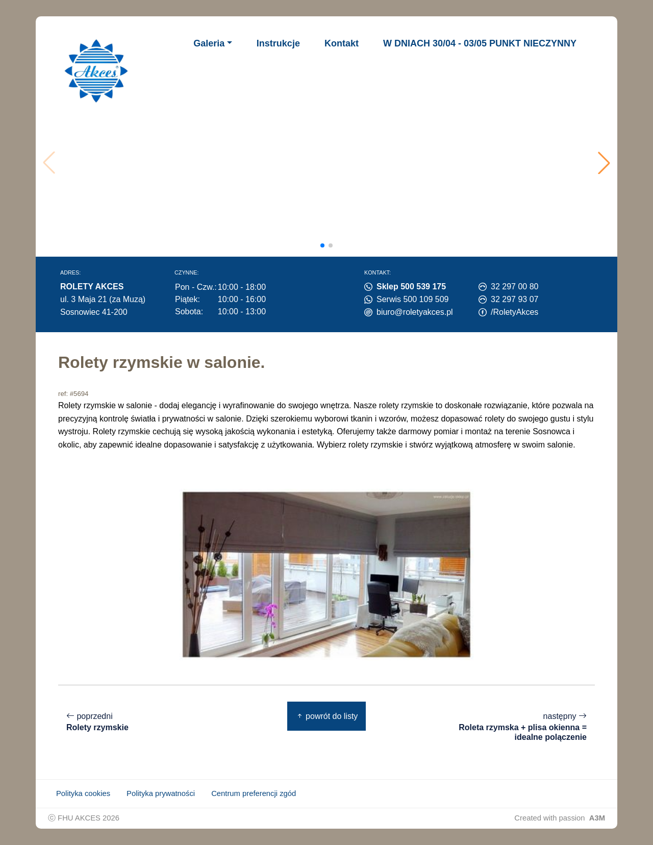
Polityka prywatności (161, 793)
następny (518, 727)
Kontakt (341, 43)
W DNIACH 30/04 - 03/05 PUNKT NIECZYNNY (479, 43)
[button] (604, 163)
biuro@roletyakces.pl (414, 312)
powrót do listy (326, 716)
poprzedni (97, 722)
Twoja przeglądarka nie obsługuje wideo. (329, 162)
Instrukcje (278, 43)
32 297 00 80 (514, 286)
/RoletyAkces (514, 312)
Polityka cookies (83, 793)
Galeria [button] (208, 43)
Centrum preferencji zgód (253, 793)
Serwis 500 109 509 (412, 299)
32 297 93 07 (514, 299)
